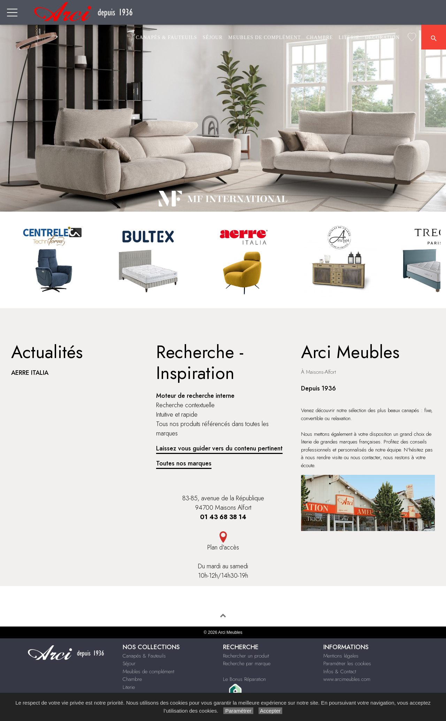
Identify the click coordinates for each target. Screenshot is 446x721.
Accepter (270, 711)
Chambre (319, 37)
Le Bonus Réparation (244, 679)
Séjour (213, 37)
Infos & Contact (339, 671)
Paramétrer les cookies (347, 663)
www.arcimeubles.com (346, 679)
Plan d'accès (223, 547)
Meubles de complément (264, 37)
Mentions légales (341, 656)
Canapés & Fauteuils (166, 37)
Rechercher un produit (246, 656)
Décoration (382, 37)
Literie (349, 37)
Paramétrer (238, 711)
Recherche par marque (246, 663)
